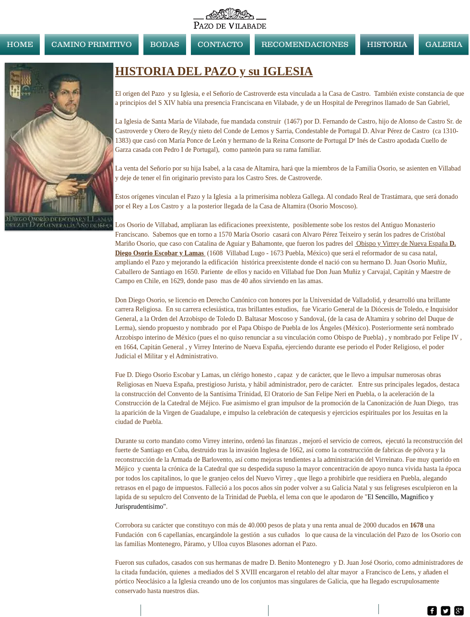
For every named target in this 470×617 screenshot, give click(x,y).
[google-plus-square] (459, 611)
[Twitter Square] (445, 611)
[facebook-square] (432, 611)
